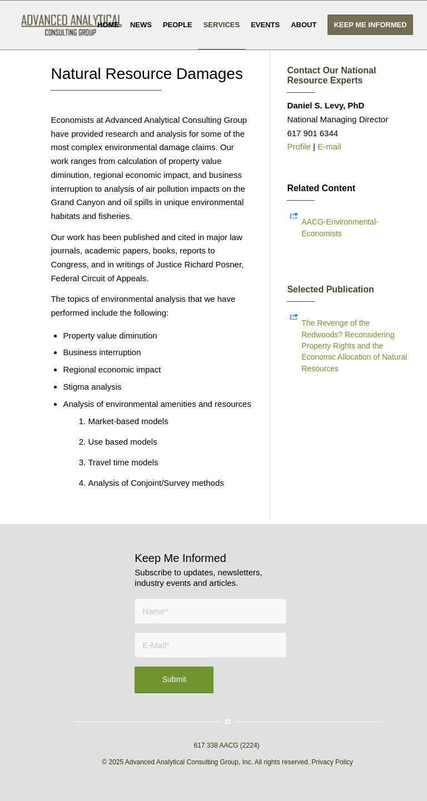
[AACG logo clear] (71, 25)
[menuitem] (108, 25)
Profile (300, 146)
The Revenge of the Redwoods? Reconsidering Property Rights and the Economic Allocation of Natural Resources (354, 345)
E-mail (329, 146)
